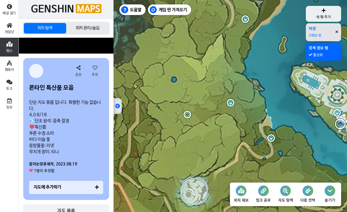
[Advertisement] (66, 46)
